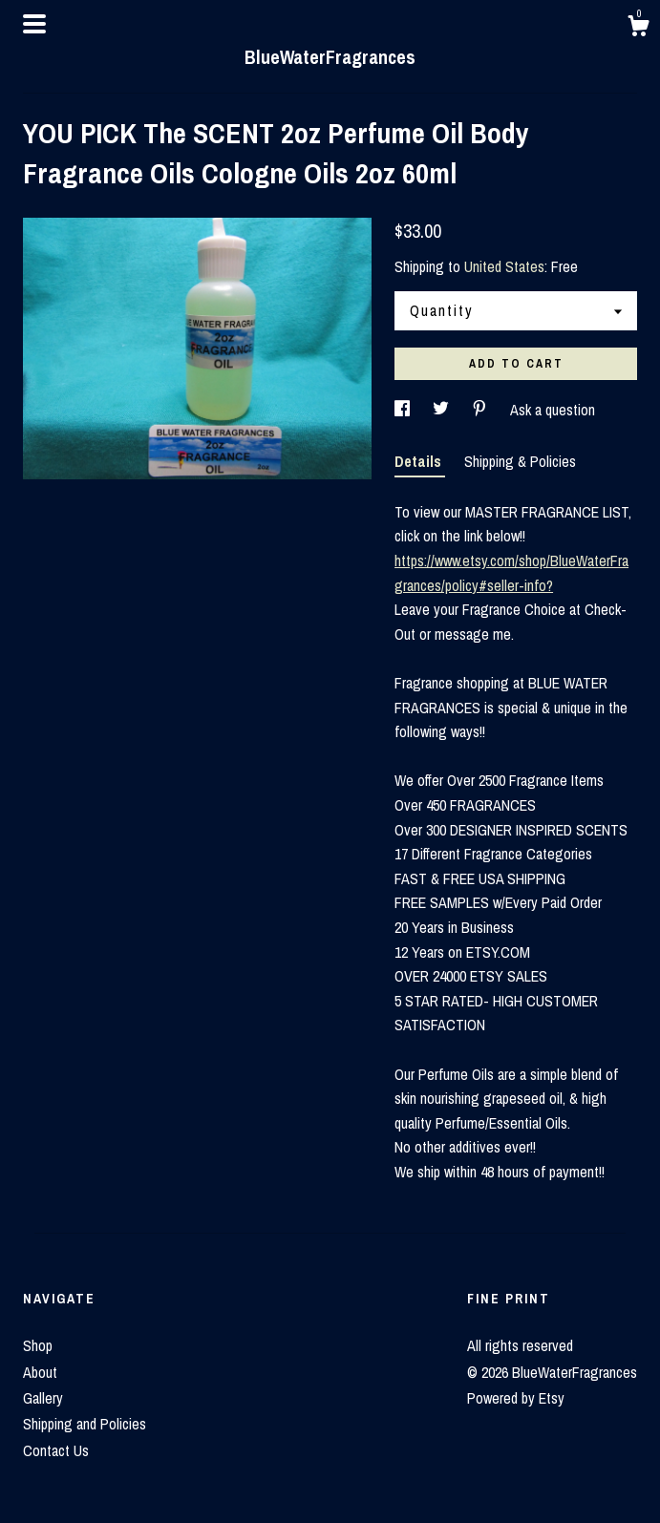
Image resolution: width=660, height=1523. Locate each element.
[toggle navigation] (34, 23)
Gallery (43, 1397)
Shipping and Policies (84, 1423)
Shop (38, 1345)
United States (504, 266)
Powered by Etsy (515, 1397)
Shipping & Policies (520, 461)
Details (419, 461)
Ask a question (552, 409)
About (40, 1372)
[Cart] (638, 28)
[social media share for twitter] (443, 409)
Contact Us (56, 1450)
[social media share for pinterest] (481, 409)
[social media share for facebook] (404, 409)
